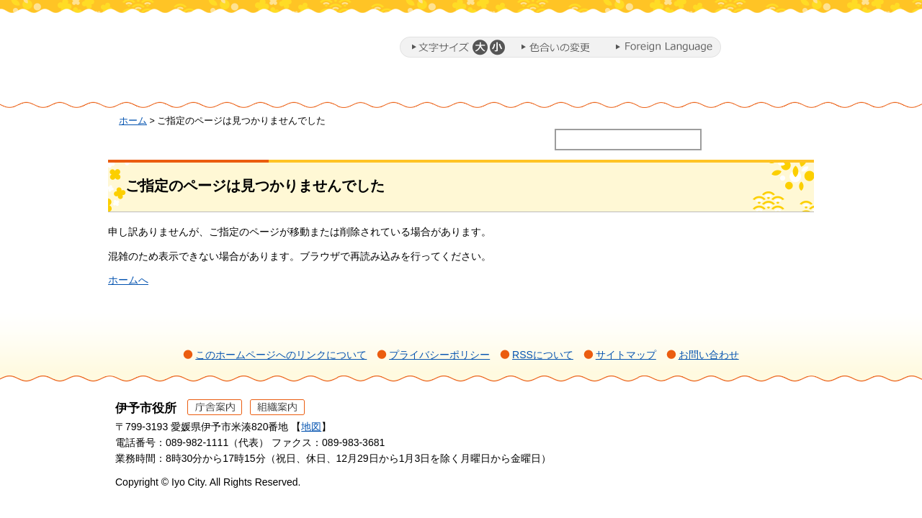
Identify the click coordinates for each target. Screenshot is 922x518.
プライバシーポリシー (439, 354)
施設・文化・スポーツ (631, 88)
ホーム (168, 88)
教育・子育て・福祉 (483, 88)
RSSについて (542, 354)
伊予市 (230, 49)
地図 (311, 426)
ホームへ (128, 280)
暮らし (263, 88)
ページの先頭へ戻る (778, 427)
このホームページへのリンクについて (281, 354)
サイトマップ (626, 354)
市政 (757, 88)
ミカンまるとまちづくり (357, 88)
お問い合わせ (709, 354)
